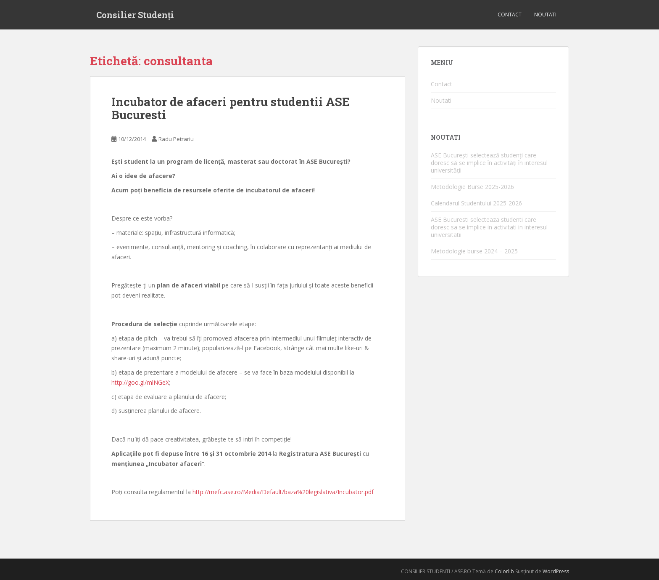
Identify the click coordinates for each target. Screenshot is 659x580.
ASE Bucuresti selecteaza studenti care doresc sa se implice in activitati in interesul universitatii (489, 227)
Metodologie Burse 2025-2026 (472, 187)
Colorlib (504, 571)
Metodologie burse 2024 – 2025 (474, 251)
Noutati (545, 14)
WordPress (556, 571)
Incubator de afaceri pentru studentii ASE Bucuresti (230, 108)
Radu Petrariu (176, 139)
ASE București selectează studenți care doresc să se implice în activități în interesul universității (489, 162)
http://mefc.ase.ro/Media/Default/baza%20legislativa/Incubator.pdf (283, 492)
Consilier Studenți (135, 14)
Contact (510, 14)
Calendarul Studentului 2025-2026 (476, 203)
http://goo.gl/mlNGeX (140, 382)
